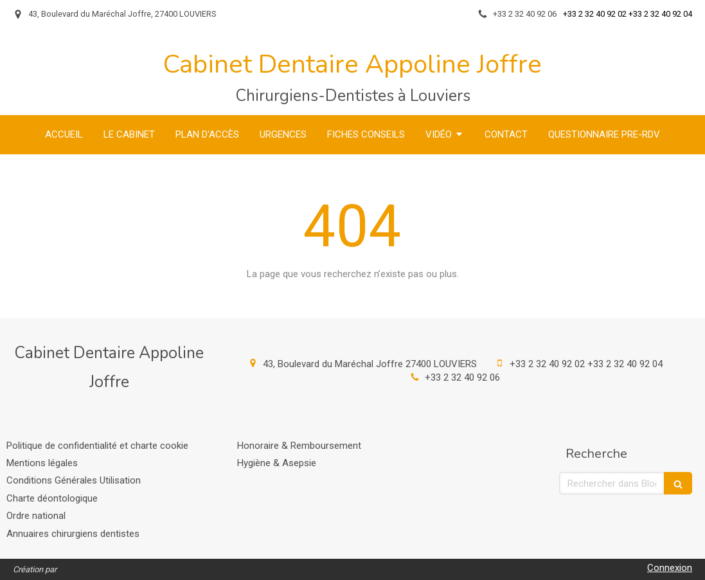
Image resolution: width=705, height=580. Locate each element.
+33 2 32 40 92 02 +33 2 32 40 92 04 (586, 364)
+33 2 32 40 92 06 (462, 377)
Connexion (669, 568)
